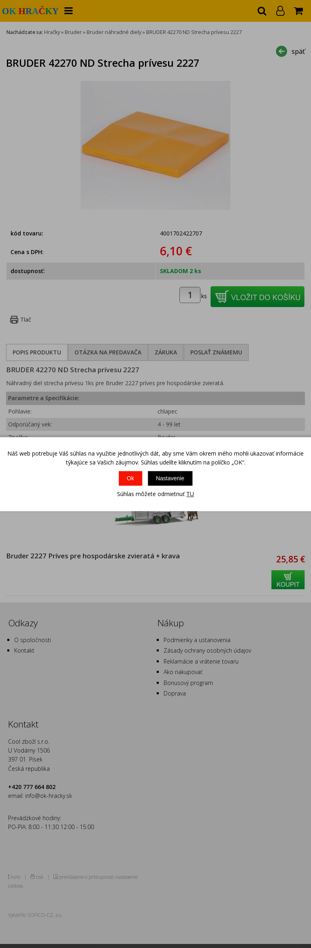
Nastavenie (170, 478)
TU (190, 494)
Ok (130, 478)
